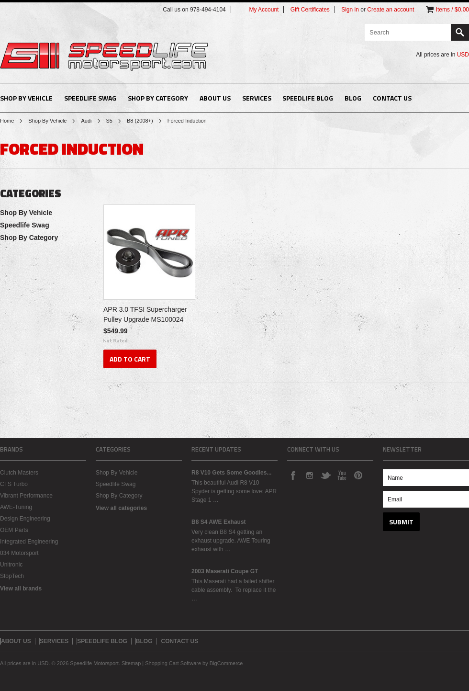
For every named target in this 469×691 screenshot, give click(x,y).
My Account (264, 9)
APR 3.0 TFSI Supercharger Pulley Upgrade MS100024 (145, 314)
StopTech (12, 576)
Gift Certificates (310, 9)
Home (7, 121)
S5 (109, 121)
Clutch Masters (19, 472)
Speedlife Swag (90, 98)
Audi (86, 121)
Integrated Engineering (29, 541)
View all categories (121, 508)
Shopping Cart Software (173, 663)
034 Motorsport (19, 553)
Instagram (309, 475)
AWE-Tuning (16, 507)
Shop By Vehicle (26, 98)
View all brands (21, 588)
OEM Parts (14, 530)
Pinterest (358, 475)
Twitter (325, 475)
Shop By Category (158, 98)
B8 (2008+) (140, 121)
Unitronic (11, 564)
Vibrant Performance (26, 495)
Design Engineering (25, 518)
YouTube (341, 475)
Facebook (293, 475)
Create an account (390, 9)
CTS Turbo (14, 484)
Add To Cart (130, 359)
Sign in (350, 9)
